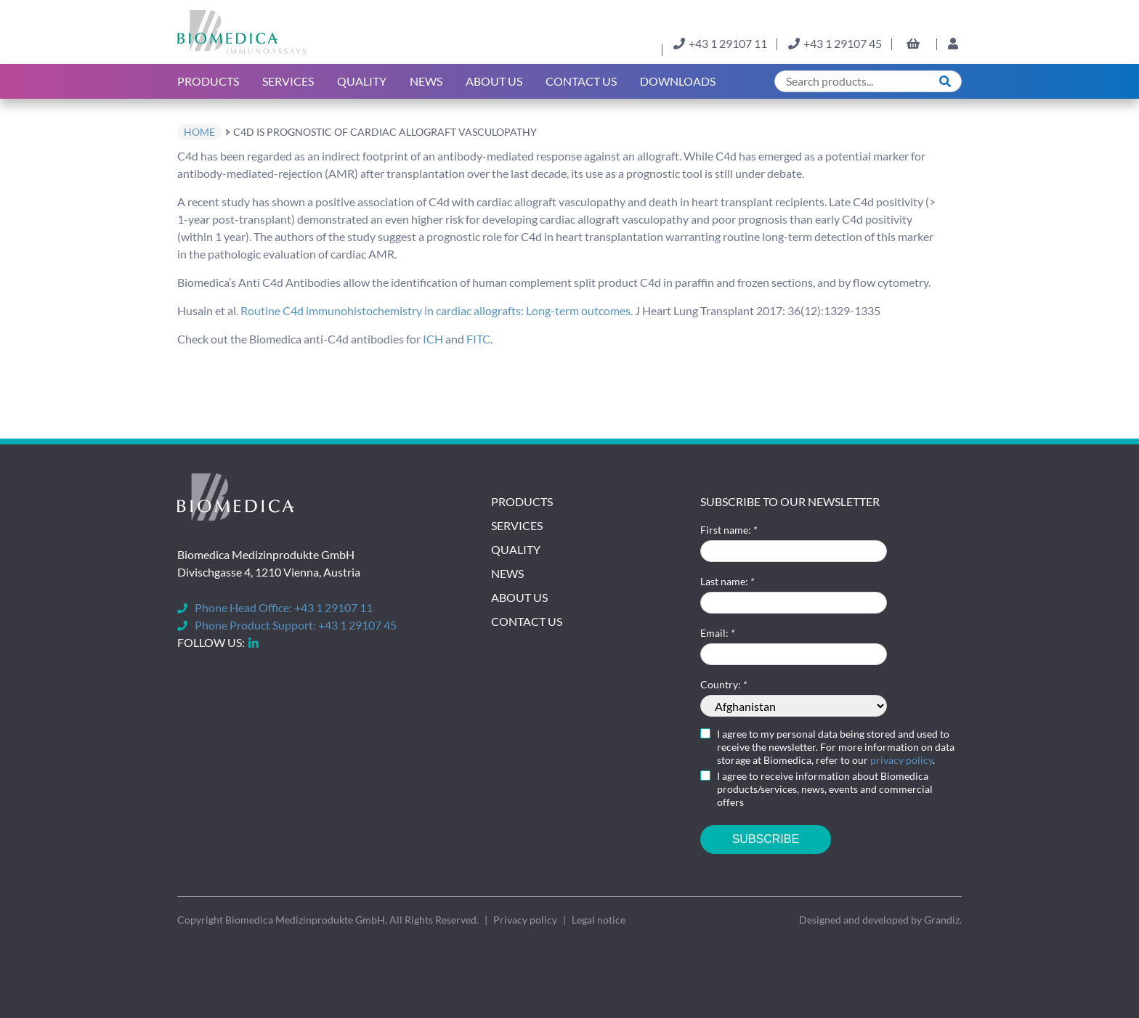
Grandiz (942, 919)
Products (208, 81)
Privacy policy (525, 919)
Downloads (678, 81)
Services (288, 81)
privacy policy (901, 760)
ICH (433, 339)
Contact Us (581, 81)
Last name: (727, 581)
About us (494, 81)
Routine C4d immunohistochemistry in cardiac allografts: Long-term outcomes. (436, 310)
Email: (717, 633)
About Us (519, 597)
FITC (478, 339)
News (426, 81)
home (199, 132)
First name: (728, 530)
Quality (361, 81)
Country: (723, 684)
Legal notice (598, 919)
